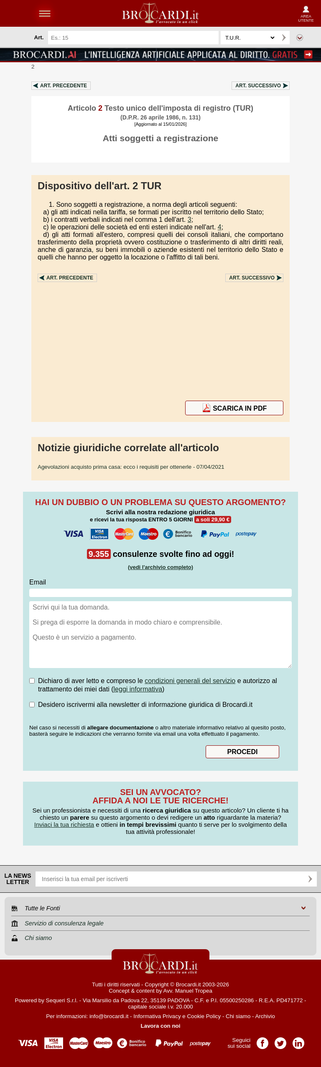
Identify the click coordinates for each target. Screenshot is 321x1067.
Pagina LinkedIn (298, 1040)
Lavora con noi (161, 1026)
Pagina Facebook (262, 1040)
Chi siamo (238, 1016)
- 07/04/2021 (131, 467)
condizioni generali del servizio (190, 680)
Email (37, 582)
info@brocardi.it (109, 1016)
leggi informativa (138, 689)
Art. (63, 86)
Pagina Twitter (280, 1040)
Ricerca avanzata (299, 37)
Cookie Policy (204, 1016)
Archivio (265, 1016)
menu (44, 13)
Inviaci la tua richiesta (64, 824)
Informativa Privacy (157, 1016)
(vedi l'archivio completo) (160, 567)
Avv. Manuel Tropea (187, 991)
